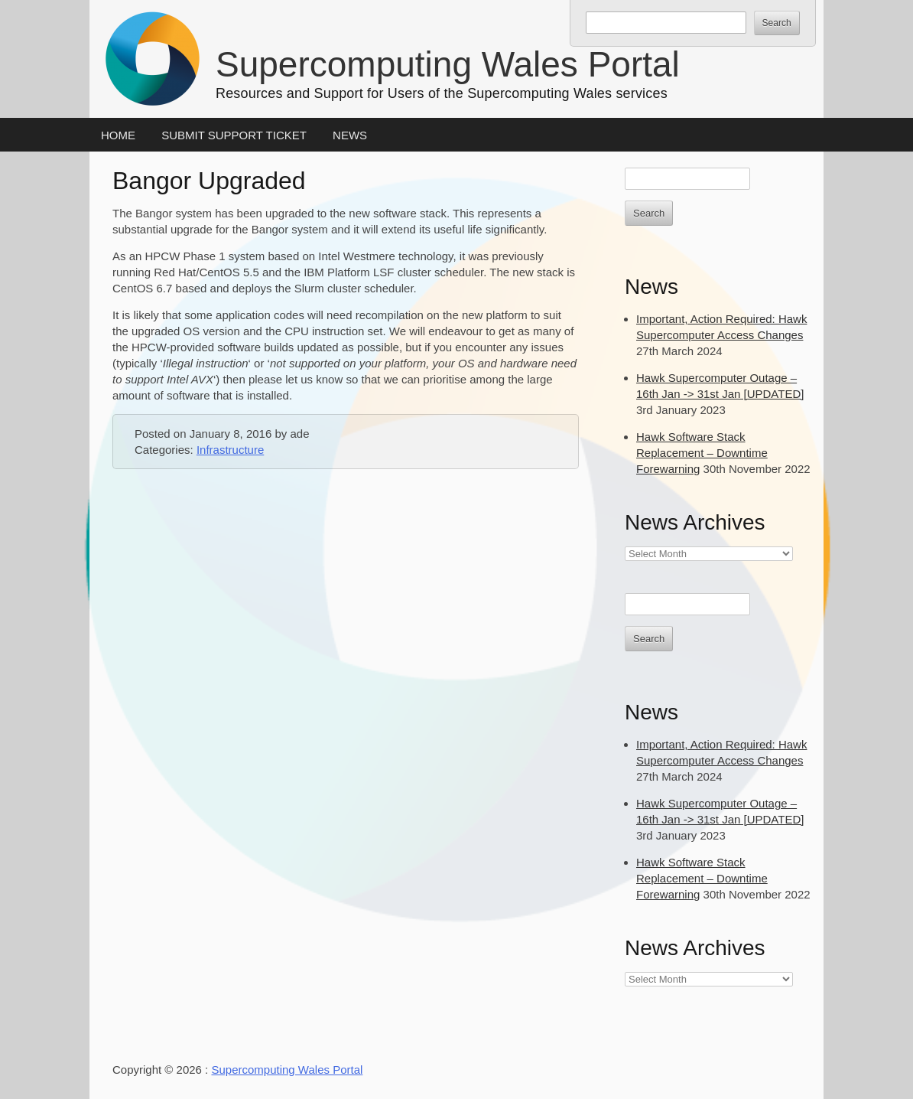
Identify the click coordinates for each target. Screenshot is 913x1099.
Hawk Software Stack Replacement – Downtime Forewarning (702, 452)
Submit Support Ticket (234, 135)
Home (118, 135)
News (350, 135)
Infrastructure (230, 449)
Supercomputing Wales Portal (448, 64)
